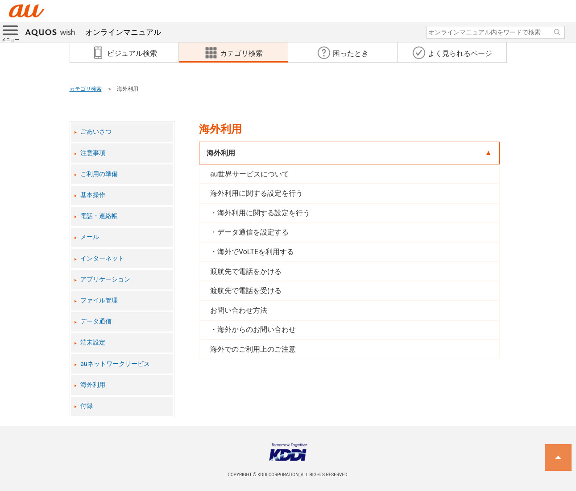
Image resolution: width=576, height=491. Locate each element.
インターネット (102, 258)
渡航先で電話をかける (246, 271)
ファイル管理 (99, 300)
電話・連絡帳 (99, 216)
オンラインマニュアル (93, 32)
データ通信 (96, 321)
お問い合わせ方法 (238, 310)
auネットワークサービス (115, 364)
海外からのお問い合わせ (256, 329)
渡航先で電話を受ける (246, 290)
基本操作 (92, 195)
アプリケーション (105, 279)
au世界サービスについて (250, 174)
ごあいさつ (96, 131)
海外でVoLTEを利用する (255, 252)
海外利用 (92, 385)
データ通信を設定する (253, 232)
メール (89, 237)
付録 (86, 406)
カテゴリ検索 (86, 89)
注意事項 (92, 153)
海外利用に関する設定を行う (256, 193)
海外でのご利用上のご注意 (253, 349)
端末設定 (92, 342)
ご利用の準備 (99, 174)
